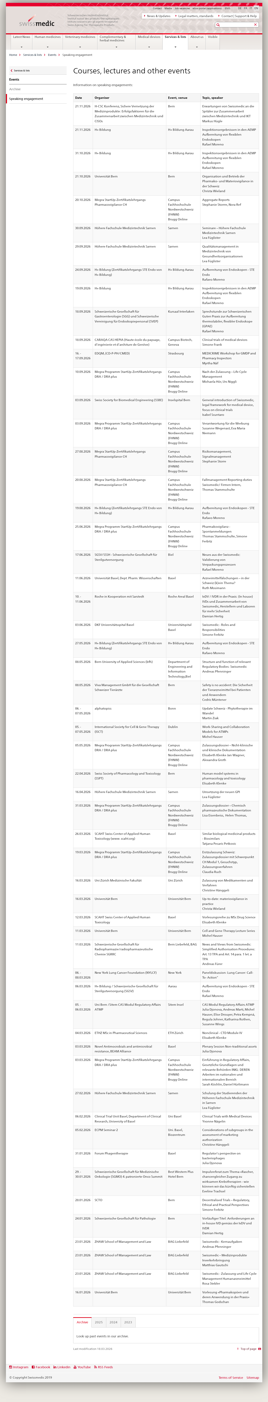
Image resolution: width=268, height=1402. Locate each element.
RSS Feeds (105, 1367)
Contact (157, 8)
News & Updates (157, 15)
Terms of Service (231, 1377)
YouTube (84, 1367)
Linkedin (63, 1367)
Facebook (43, 1367)
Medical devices (149, 37)
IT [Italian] (251, 8)
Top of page (248, 1349)
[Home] (71, 20)
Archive (15, 89)
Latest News (21, 37)
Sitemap (253, 1377)
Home (13, 55)
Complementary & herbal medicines (113, 38)
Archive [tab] (82, 1322)
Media (168, 8)
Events (52, 55)
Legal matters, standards (194, 15)
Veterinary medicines (80, 37)
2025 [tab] (99, 1322)
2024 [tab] (113, 1322)
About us (197, 37)
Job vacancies (182, 8)
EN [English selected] (256, 8)
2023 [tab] (128, 1322)
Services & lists (176, 38)
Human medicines (48, 37)
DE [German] (239, 8)
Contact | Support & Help (237, 15)
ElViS (227, 8)
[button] (219, 25)
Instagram (20, 1367)
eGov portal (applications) (207, 8)
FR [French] (245, 8)
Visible (213, 37)
